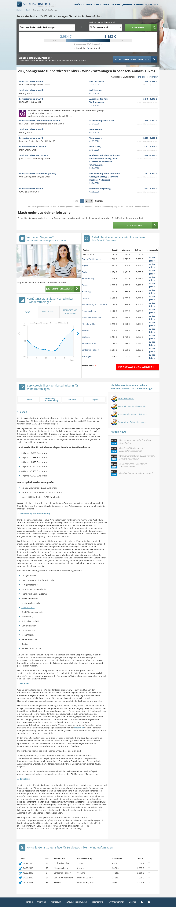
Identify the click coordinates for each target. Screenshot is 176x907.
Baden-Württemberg (91, 259)
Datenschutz (97, 902)
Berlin (84, 272)
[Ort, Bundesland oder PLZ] (105, 27)
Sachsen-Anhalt (89, 343)
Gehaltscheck (93, 4)
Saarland (86, 330)
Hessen (85, 298)
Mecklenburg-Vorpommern (94, 304)
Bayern (85, 265)
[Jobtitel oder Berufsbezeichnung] (47, 27)
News (157, 4)
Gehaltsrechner (111, 4)
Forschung (79, 727)
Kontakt (29, 902)
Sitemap (133, 902)
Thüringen (87, 356)
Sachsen (86, 337)
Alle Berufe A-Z (88, 365)
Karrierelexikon (143, 4)
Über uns (41, 902)
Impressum (55, 902)
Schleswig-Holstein (90, 350)
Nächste (99, 201)
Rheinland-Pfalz (89, 324)
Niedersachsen (89, 311)
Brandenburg (88, 278)
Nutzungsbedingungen (76, 902)
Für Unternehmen (116, 902)
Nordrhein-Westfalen (91, 317)
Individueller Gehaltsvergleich (136, 366)
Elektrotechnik (28, 607)
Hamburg (86, 291)
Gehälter (79, 4)
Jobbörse (127, 4)
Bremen (85, 285)
